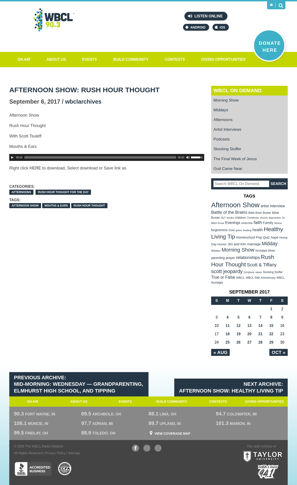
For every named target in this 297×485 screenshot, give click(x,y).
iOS (220, 27)
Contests (175, 59)
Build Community (130, 59)
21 (260, 334)
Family (268, 223)
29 (271, 342)
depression (275, 217)
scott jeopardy (226, 271)
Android (195, 27)
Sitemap (74, 453)
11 (228, 326)
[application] (106, 157)
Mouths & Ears (56, 205)
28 (260, 342)
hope (274, 237)
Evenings (232, 223)
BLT (223, 217)
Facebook (135, 449)
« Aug (220, 352)
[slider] (100, 157)
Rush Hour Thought (89, 205)
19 (238, 334)
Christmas (253, 217)
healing (247, 230)
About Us (56, 59)
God (232, 230)
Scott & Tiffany (262, 264)
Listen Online (205, 16)
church (264, 217)
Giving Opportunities (223, 59)
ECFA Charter (65, 469)
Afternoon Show (25, 205)
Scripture (249, 272)
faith (258, 222)
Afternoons (21, 192)
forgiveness (219, 230)
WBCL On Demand (237, 90)
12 (238, 326)
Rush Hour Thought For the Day (63, 192)
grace (239, 230)
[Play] (12, 157)
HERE (35, 168)
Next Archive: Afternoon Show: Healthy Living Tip (231, 387)
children (240, 217)
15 (271, 326)
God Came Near (227, 168)
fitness (278, 223)
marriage (254, 244)
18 (228, 334)
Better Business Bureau (33, 469)
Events (89, 59)
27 (249, 342)
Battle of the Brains (229, 212)
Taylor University (271, 451)
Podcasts (221, 139)
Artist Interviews (227, 129)
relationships (248, 257)
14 (260, 326)
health (257, 230)
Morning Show (226, 100)
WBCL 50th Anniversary (260, 277)
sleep (258, 272)
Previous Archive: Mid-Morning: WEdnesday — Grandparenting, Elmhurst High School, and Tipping (78, 384)
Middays (220, 110)
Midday (270, 243)
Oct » (278, 352)
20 (249, 334)
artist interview (273, 206)
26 (238, 342)
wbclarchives (83, 101)
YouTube (146, 449)
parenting (218, 258)
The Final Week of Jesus (235, 159)
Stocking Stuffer (227, 149)
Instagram (158, 449)
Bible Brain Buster (259, 212)
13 (249, 326)
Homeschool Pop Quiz (253, 237)
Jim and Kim (237, 244)
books (230, 217)
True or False (223, 277)
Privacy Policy (55, 453)
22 (271, 334)
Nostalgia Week (265, 250)
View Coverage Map (172, 433)
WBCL (240, 277)
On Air (23, 59)
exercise (247, 223)
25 (228, 342)
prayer (230, 258)
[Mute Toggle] (188, 157)
